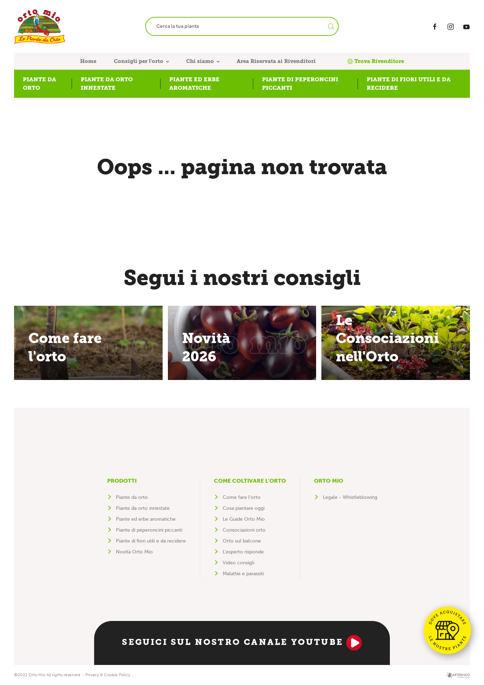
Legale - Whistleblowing (350, 497)
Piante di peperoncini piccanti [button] (300, 83)
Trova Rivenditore (375, 61)
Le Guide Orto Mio (244, 519)
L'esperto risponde (243, 552)
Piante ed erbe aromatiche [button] (194, 83)
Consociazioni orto (244, 530)
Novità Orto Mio (134, 552)
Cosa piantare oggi (243, 508)
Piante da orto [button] (39, 83)
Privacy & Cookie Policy (107, 674)
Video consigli (238, 563)
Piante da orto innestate (143, 508)
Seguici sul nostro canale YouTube (242, 643)
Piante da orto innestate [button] (107, 83)
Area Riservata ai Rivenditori (276, 61)
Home (88, 61)
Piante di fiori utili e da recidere (151, 541)
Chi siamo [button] (200, 61)
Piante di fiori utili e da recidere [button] (409, 83)
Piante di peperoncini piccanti (149, 530)
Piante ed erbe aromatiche (146, 519)
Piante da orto (132, 497)
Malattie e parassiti (243, 574)
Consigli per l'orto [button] (138, 61)
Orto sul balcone (242, 541)
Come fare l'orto (242, 497)
